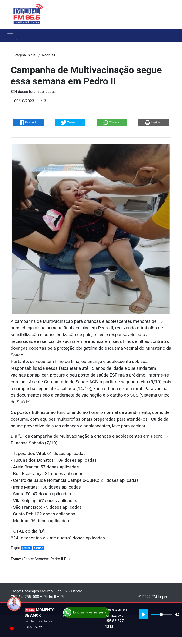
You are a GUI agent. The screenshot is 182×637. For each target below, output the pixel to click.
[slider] (161, 614)
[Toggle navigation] (168, 14)
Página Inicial (25, 55)
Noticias (49, 55)
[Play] (143, 614)
